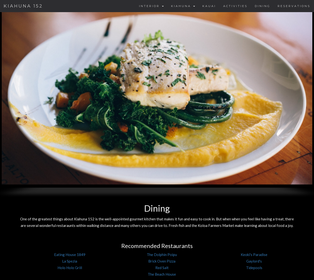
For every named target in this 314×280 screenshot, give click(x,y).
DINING (262, 6)
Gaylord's (254, 261)
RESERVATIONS (294, 6)
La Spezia (69, 261)
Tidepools (254, 267)
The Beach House (162, 274)
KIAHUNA (183, 6)
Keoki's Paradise (254, 254)
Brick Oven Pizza (161, 261)
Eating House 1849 (69, 254)
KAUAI (209, 6)
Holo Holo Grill (70, 267)
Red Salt (162, 267)
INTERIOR (151, 6)
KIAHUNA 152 (23, 6)
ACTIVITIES (235, 6)
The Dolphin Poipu (162, 254)
